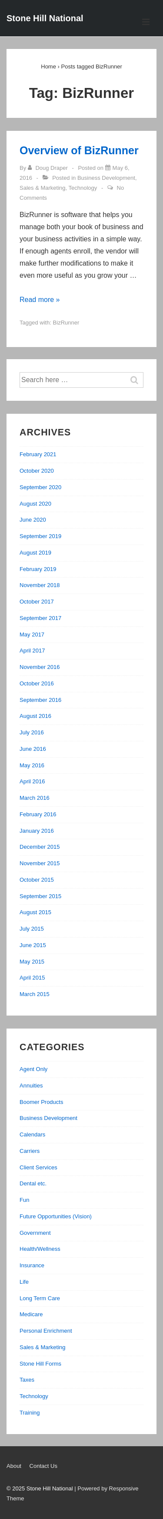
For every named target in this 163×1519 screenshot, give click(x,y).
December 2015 (40, 847)
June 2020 (33, 519)
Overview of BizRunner (79, 150)
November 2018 (40, 585)
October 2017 (37, 601)
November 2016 (40, 667)
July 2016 (32, 732)
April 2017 (32, 650)
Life (24, 1282)
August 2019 (35, 552)
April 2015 (32, 977)
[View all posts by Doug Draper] (49, 168)
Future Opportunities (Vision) (56, 1216)
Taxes (27, 1379)
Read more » (40, 299)
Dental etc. (33, 1183)
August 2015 (35, 912)
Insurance (32, 1265)
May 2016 (32, 765)
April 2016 (32, 781)
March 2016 (35, 798)
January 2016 (37, 831)
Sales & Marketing (43, 188)
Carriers (30, 1151)
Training (30, 1412)
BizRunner (66, 322)
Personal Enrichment (46, 1331)
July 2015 (32, 928)
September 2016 (40, 700)
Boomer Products (41, 1102)
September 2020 (40, 487)
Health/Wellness (40, 1249)
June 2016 (33, 749)
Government (35, 1233)
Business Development (106, 178)
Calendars (32, 1134)
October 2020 (37, 470)
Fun (24, 1200)
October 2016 (37, 683)
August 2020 (35, 503)
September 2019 (40, 536)
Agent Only (33, 1069)
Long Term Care (40, 1298)
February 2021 (38, 454)
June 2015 (33, 945)
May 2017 (32, 634)
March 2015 (35, 994)
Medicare (31, 1314)
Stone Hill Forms (40, 1363)
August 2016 (35, 716)
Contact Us (43, 1466)
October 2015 (37, 879)
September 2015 (40, 896)
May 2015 (32, 961)
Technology (83, 188)
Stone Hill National (45, 18)
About (14, 1466)
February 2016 (38, 814)
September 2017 (40, 618)
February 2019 (38, 569)
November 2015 (40, 863)
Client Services (38, 1167)
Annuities (31, 1085)
